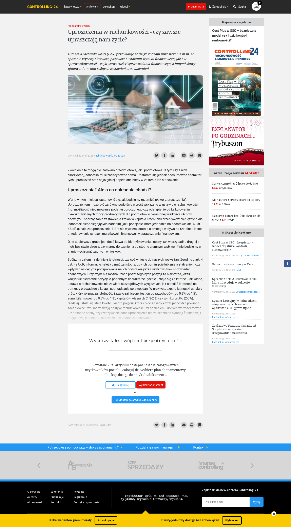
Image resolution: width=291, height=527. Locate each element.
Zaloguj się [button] (217, 6)
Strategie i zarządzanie (247, 291)
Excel (238, 269)
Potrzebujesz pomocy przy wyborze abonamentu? (83, 447)
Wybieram (231, 520)
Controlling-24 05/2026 (224, 255)
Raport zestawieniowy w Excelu (234, 264)
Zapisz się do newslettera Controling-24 (230, 490)
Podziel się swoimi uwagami (156, 447)
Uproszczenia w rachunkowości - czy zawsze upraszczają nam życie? (124, 35)
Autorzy (32, 497)
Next (252, 465)
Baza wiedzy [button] (71, 6)
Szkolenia (57, 491)
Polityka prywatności (87, 502)
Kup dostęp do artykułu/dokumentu (135, 400)
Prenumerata (196, 6)
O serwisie (33, 491)
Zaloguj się (120, 385)
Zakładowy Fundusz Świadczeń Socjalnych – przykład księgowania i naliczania (234, 329)
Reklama (79, 491)
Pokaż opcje (106, 520)
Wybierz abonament (151, 385)
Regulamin (80, 497)
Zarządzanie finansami (248, 255)
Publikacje (57, 497)
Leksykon (109, 6)
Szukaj (240, 6)
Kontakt (198, 447)
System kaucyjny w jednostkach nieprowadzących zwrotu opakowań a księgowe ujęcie (234, 304)
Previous (38, 465)
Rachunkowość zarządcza (109, 155)
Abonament (34, 502)
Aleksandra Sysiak (79, 26)
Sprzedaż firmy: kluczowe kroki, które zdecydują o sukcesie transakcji (234, 282)
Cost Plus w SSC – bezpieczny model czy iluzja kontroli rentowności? (234, 35)
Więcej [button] (123, 6)
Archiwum (92, 6)
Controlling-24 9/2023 (81, 155)
